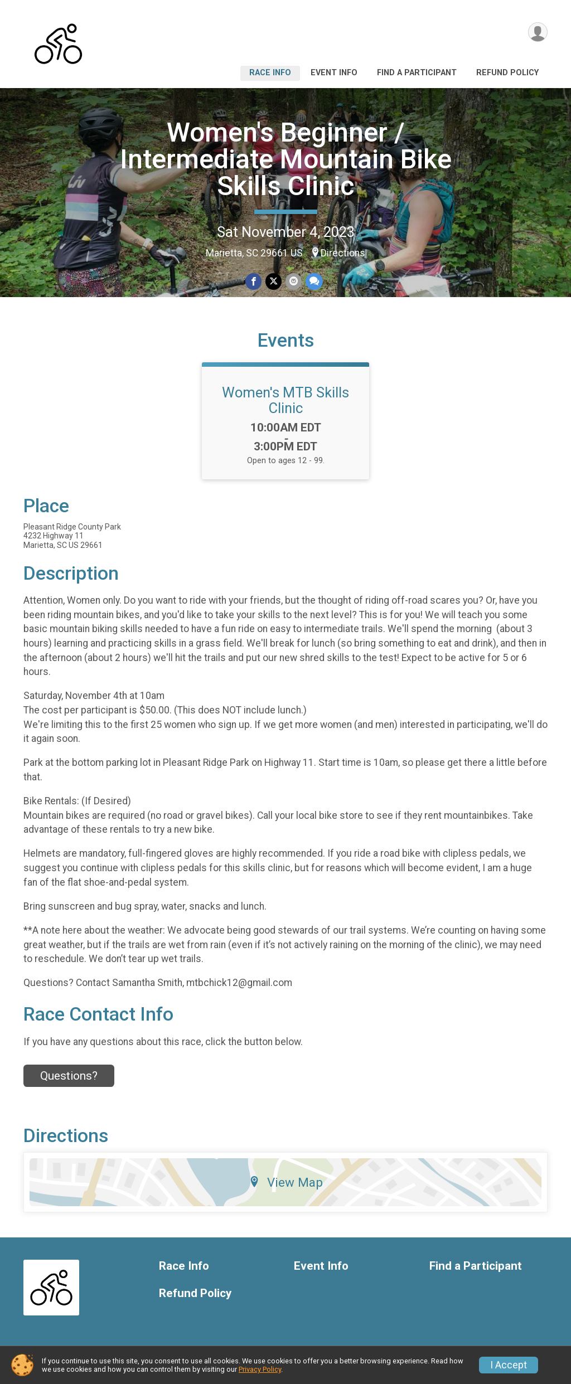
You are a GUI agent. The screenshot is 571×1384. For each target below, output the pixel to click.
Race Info (270, 72)
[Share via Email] (293, 282)
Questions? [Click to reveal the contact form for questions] (69, 1078)
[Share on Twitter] (273, 282)
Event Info (334, 72)
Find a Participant (417, 72)
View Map (286, 1185)
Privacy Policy (260, 1369)
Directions (343, 253)
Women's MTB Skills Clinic (285, 403)
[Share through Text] (313, 282)
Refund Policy (507, 72)
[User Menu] (537, 32)
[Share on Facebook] (254, 282)
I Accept (508, 1365)
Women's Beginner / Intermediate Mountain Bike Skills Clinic (286, 159)
